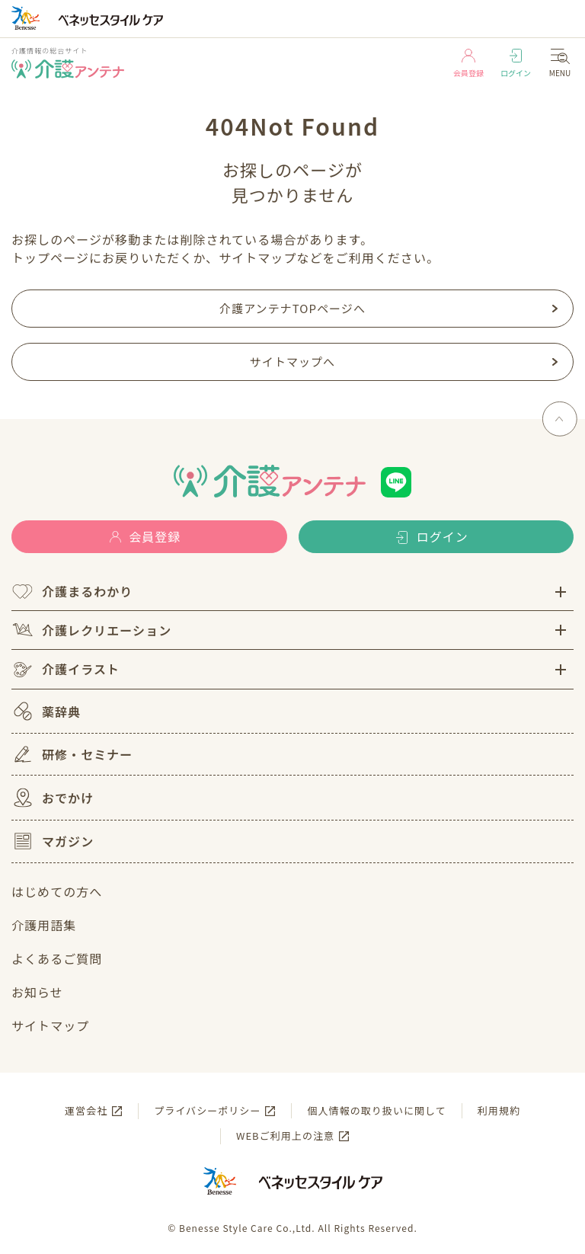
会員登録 (468, 63)
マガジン (52, 841)
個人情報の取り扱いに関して (376, 1110)
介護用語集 (43, 925)
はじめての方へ (56, 891)
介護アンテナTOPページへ (292, 308)
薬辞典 (46, 711)
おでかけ (52, 797)
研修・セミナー (72, 754)
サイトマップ (50, 1025)
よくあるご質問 (56, 958)
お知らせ (37, 992)
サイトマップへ (292, 361)
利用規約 (499, 1110)
